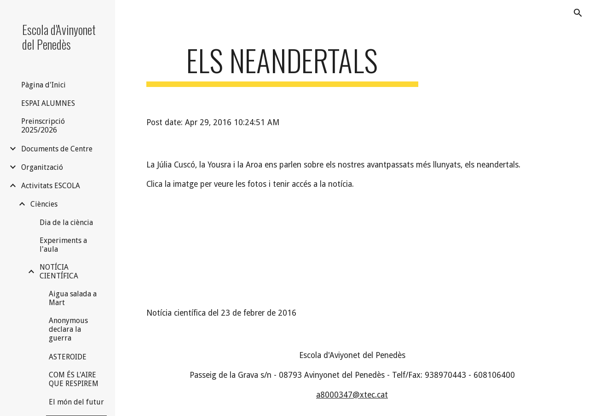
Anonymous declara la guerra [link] (68, 329)
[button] (578, 13)
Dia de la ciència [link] (66, 222)
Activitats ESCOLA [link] (50, 185)
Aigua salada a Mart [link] (73, 298)
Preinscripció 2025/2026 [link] (43, 125)
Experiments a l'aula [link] (63, 245)
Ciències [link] (44, 204)
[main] (282, 65)
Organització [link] (42, 167)
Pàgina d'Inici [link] (43, 85)
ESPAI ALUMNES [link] (48, 103)
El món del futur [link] (76, 402)
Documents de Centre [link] (56, 148)
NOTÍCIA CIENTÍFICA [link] (59, 271)
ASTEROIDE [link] (68, 356)
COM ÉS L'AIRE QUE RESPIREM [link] (73, 379)
